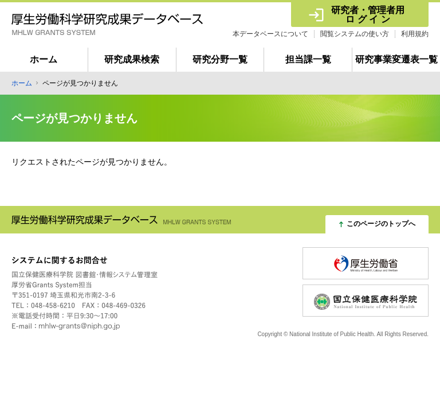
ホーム (43, 59)
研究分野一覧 (219, 59)
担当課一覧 (308, 59)
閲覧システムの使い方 (354, 34)
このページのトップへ (381, 224)
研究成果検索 (131, 59)
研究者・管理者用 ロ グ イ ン (368, 14)
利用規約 (415, 34)
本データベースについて (270, 34)
